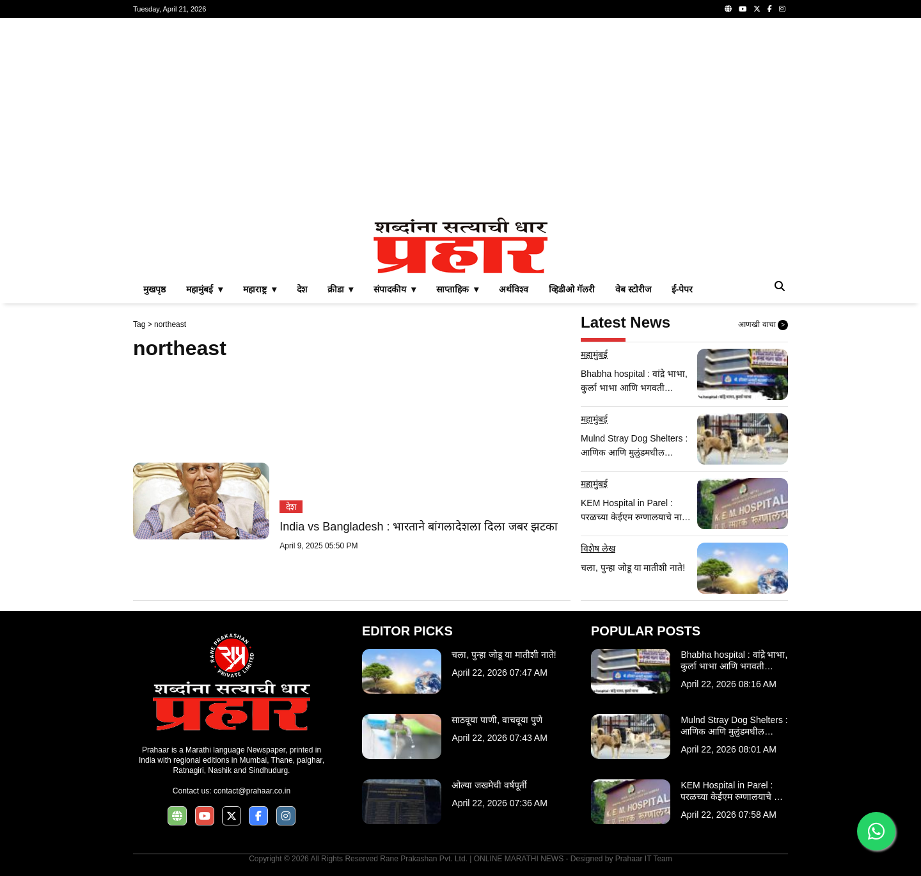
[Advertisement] (460, 117)
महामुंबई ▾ (204, 289)
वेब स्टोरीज (633, 289)
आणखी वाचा (763, 325)
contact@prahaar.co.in (252, 790)
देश (302, 289)
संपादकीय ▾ (395, 289)
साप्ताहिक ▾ (457, 289)
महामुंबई (594, 354)
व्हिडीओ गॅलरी (572, 289)
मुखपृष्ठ (154, 289)
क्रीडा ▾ (340, 289)
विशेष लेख (598, 548)
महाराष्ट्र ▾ (259, 289)
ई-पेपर (682, 289)
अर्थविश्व (513, 289)
